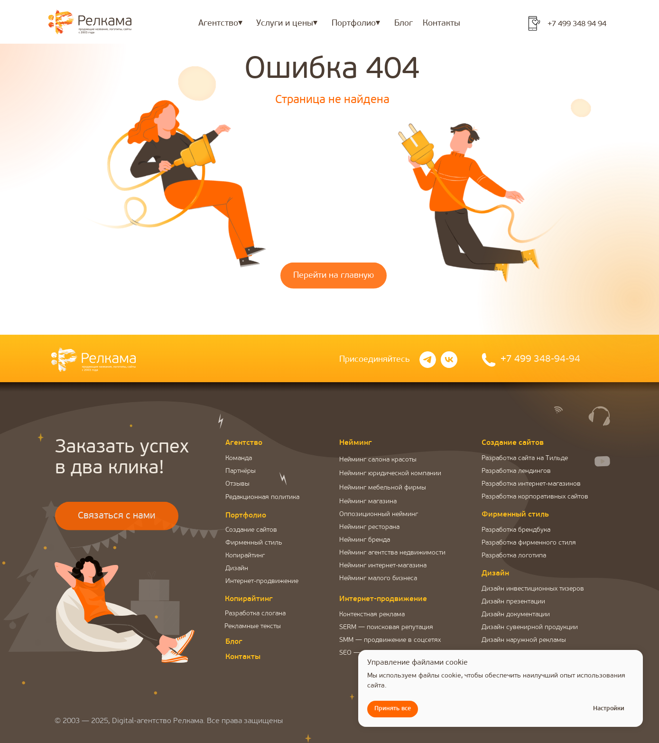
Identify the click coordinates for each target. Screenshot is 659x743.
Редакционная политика (262, 497)
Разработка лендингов (516, 471)
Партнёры (240, 471)
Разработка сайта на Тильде (525, 458)
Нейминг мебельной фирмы (382, 487)
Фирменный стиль (253, 542)
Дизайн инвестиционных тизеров (533, 589)
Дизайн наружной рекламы (524, 640)
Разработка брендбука (516, 530)
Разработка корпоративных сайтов (535, 496)
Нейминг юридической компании (390, 473)
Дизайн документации (516, 614)
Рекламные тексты (252, 626)
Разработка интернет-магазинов (531, 484)
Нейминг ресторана (369, 527)
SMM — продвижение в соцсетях (390, 640)
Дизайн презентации (513, 601)
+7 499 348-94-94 (540, 359)
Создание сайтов (251, 530)
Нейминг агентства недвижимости (392, 552)
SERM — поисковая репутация (386, 627)
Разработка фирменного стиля (529, 542)
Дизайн (236, 568)
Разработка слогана (255, 613)
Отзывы (237, 484)
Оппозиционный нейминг (378, 514)
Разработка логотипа (514, 555)
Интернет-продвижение (261, 581)
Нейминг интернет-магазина (383, 565)
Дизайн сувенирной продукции (530, 627)
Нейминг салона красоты (378, 459)
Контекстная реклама (372, 614)
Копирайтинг (245, 555)
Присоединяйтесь (374, 359)
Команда (238, 458)
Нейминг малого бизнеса (378, 578)
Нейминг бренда (364, 540)
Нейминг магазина (368, 501)
